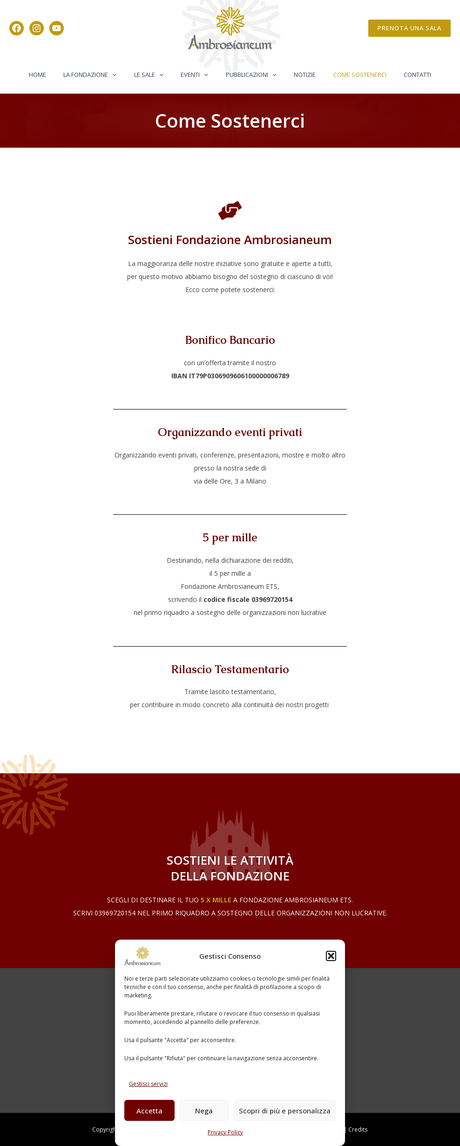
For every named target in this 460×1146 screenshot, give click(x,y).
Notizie (297, 74)
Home (56, 74)
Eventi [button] (197, 74)
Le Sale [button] (156, 74)
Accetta (149, 1110)
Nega (204, 1110)
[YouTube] (56, 28)
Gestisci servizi (148, 1084)
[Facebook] (16, 28)
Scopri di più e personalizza (285, 1110)
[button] (331, 956)
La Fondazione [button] (103, 74)
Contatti (399, 74)
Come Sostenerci (346, 74)
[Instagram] (36, 28)
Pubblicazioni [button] (248, 74)
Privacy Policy (225, 1132)
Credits (358, 1129)
